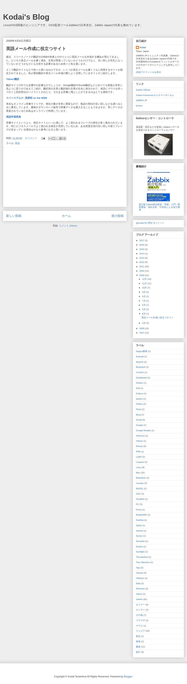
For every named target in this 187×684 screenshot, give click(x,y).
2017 (142, 240)
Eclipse (139, 393)
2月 (144, 323)
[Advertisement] (65, 177)
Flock (138, 409)
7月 (144, 300)
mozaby (140, 483)
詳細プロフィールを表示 (148, 72)
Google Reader (143, 430)
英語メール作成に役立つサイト (36, 48)
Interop (139, 441)
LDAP (139, 457)
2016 (142, 244)
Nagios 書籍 (141, 351)
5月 (144, 309)
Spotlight (140, 551)
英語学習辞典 (13, 116)
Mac (138, 472)
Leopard (140, 462)
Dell (138, 388)
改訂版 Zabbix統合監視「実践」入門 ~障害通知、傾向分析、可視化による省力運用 (159, 207)
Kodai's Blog (26, 17)
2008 (142, 328)
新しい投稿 (13, 215)
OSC (138, 493)
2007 (142, 332)
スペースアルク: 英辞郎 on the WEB (26, 98)
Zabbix (139, 599)
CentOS (140, 372)
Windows (140, 588)
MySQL (139, 488)
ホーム (66, 215)
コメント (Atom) (68, 225)
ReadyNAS (141, 514)
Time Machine (143, 562)
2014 (142, 253)
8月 (144, 296)
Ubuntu (139, 572)
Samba (139, 530)
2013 (142, 258)
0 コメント (31, 138)
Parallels (140, 499)
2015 (142, 249)
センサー (140, 609)
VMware (140, 578)
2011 (142, 266)
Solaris (139, 546)
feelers (139, 105)
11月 (144, 283)
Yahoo (139, 594)
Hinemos (140, 435)
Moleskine (141, 477)
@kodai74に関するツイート (150, 223)
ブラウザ (140, 620)
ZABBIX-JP (141, 100)
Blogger (128, 676)
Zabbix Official (143, 90)
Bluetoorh (140, 367)
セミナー (140, 604)
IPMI (138, 451)
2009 (142, 275)
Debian (139, 383)
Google (139, 425)
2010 (142, 271)
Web (138, 583)
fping (138, 414)
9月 (144, 292)
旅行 (138, 652)
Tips (138, 567)
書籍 (138, 646)
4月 (144, 313)
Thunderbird (142, 557)
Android (139, 356)
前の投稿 (117, 215)
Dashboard (141, 377)
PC (137, 504)
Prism (139, 509)
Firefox (139, 404)
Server (139, 536)
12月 (144, 279)
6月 (144, 305)
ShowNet (140, 541)
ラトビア (140, 631)
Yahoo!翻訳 (12, 79)
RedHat (139, 520)
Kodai (143, 47)
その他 (139, 615)
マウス (139, 625)
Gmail (139, 419)
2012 (142, 262)
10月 (144, 287)
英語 (17, 143)
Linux (138, 467)
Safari (139, 525)
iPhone (139, 446)
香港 (138, 641)
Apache (139, 362)
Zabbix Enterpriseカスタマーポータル (155, 95)
